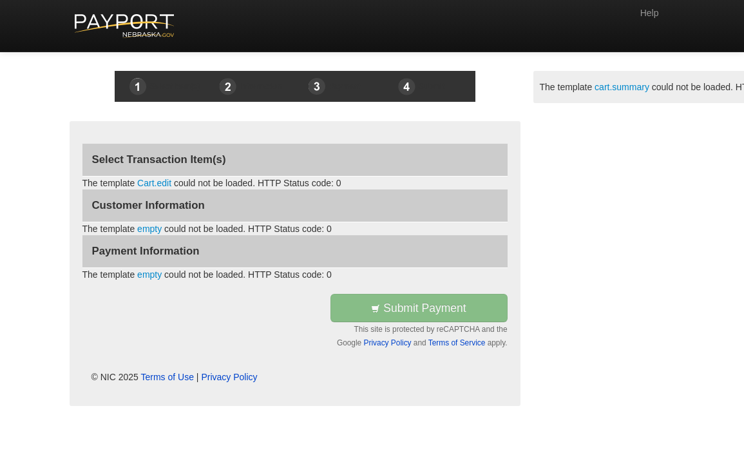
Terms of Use (167, 377)
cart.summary (622, 87)
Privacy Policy (388, 342)
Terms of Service (457, 342)
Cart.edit (154, 183)
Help (649, 13)
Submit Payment (418, 308)
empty (149, 229)
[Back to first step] (125, 26)
